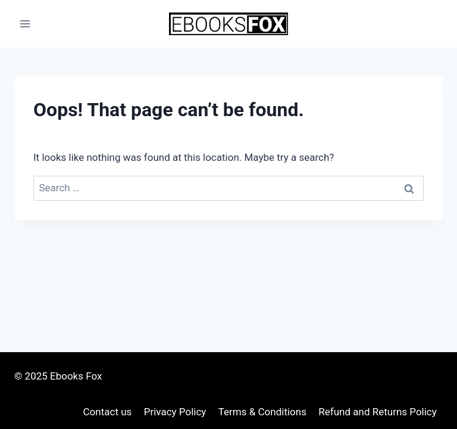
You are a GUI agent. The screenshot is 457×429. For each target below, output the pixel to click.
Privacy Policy (175, 412)
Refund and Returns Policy (377, 412)
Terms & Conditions (262, 412)
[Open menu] (25, 23)
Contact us (107, 412)
